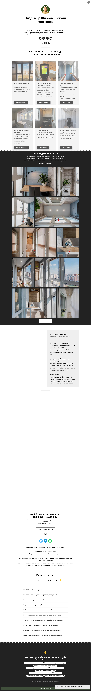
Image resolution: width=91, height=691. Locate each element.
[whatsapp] (50, 541)
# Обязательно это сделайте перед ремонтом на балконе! (45, 670)
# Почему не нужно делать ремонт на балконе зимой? (33, 663)
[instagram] (42, 43)
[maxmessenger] (43, 38)
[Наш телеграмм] (45, 541)
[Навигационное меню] (88, 2)
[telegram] (40, 38)
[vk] (47, 38)
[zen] (45, 43)
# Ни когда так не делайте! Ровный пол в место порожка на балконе (41, 673)
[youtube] (51, 38)
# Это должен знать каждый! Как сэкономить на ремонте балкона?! (45, 665)
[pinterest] (49, 43)
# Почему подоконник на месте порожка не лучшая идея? (54, 675)
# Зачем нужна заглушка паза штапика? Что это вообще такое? (37, 668)
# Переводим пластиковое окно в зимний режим (35, 675)
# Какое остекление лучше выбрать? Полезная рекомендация (55, 663)
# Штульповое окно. (57, 673)
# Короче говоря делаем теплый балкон (56, 668)
